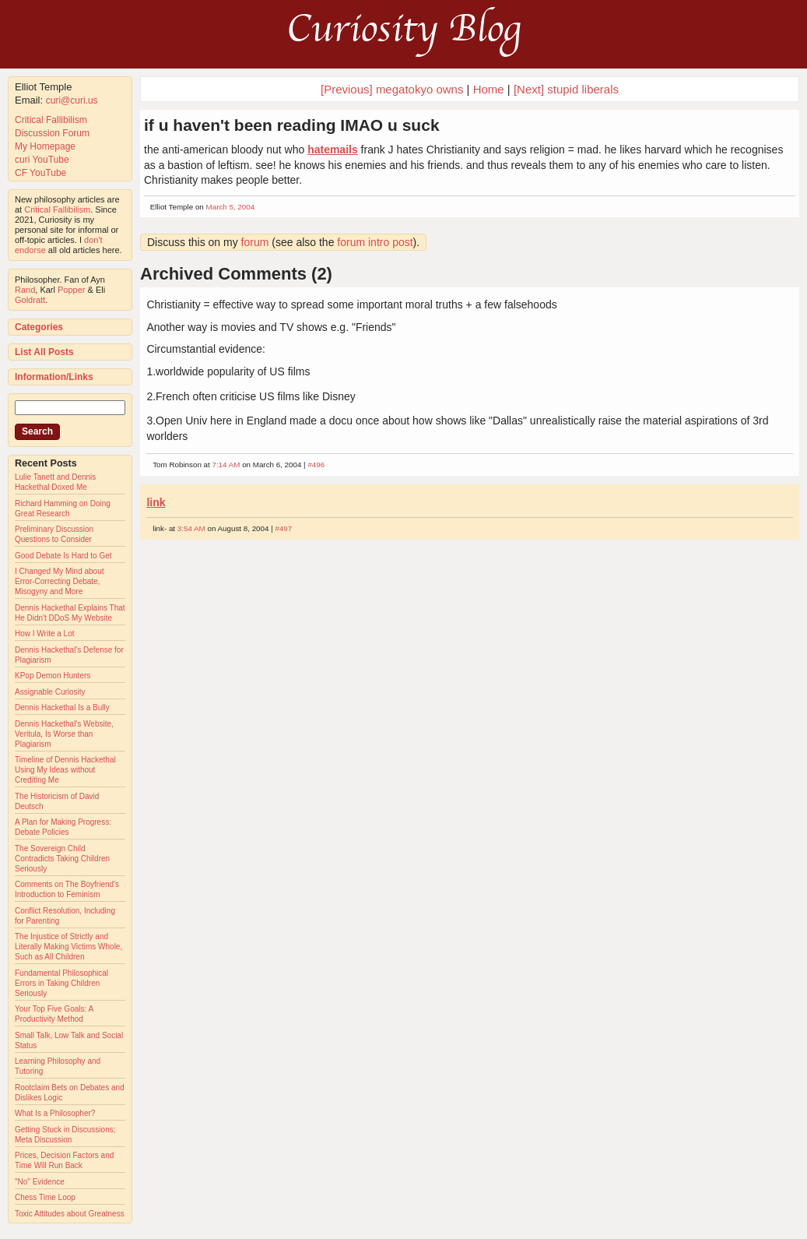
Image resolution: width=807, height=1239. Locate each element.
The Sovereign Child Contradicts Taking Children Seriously (62, 858)
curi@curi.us (72, 100)
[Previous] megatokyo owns (392, 89)
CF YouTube (40, 172)
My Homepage (45, 146)
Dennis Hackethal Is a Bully (62, 707)
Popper (71, 289)
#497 (283, 528)
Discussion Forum (52, 133)
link (155, 502)
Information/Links (54, 376)
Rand (25, 289)
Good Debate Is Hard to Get (63, 555)
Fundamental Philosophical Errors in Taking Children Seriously (61, 983)
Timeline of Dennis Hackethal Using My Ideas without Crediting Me (65, 769)
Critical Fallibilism (51, 119)
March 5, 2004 (230, 206)
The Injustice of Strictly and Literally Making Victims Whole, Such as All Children (68, 946)
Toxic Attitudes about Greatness (70, 1213)
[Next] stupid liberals (566, 89)
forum (255, 242)
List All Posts (44, 352)
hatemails (332, 149)
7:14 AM (226, 464)
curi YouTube (42, 159)
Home (488, 89)
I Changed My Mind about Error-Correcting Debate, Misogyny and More (59, 581)
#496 (316, 464)
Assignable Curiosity (50, 692)
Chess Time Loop (45, 1197)
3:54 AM (191, 528)
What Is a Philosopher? (55, 1113)
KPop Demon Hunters (52, 675)
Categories (39, 327)
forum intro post (374, 242)
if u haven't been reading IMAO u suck (292, 125)
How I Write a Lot (45, 633)
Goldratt (30, 299)
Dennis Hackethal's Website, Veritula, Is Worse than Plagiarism (64, 734)
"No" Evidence (40, 1181)
